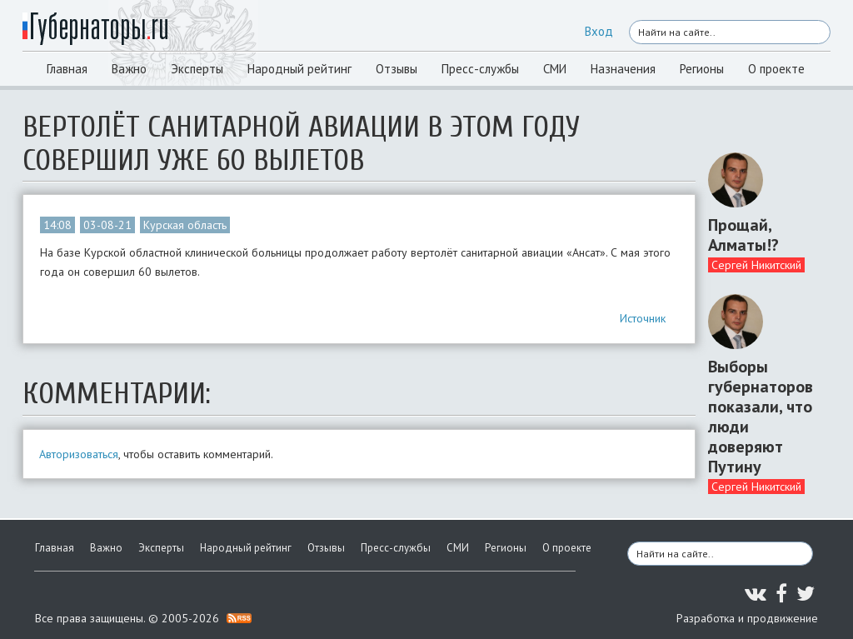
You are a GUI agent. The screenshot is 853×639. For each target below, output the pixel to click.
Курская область (185, 224)
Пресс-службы (480, 69)
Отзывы (396, 69)
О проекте (776, 69)
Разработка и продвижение (747, 618)
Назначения (623, 69)
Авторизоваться (78, 454)
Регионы (702, 69)
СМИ (554, 69)
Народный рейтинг (299, 69)
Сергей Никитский (756, 264)
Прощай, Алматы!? (743, 235)
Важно (129, 69)
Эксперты (197, 69)
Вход (599, 31)
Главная (67, 69)
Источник (643, 318)
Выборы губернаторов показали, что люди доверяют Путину (760, 417)
